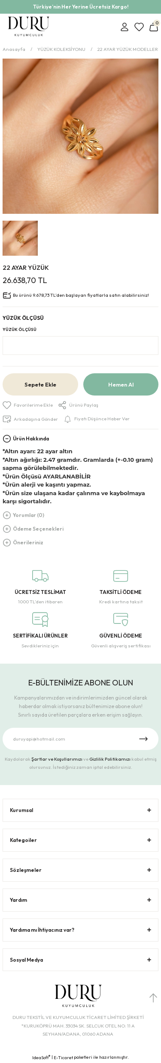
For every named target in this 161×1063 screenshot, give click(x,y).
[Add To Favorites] (28, 405)
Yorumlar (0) (28, 515)
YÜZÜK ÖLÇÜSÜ (19, 329)
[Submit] (143, 739)
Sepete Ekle (40, 384)
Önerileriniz (28, 542)
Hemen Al (121, 384)
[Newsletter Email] (80, 739)
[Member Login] (124, 27)
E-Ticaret (63, 1057)
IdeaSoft (41, 1057)
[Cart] (153, 27)
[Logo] (28, 27)
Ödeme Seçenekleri (38, 529)
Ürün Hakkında (31, 438)
